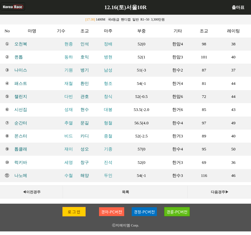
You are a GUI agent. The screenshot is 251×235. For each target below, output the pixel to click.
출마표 (238, 7)
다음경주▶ (220, 192)
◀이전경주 (32, 192)
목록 (125, 192)
